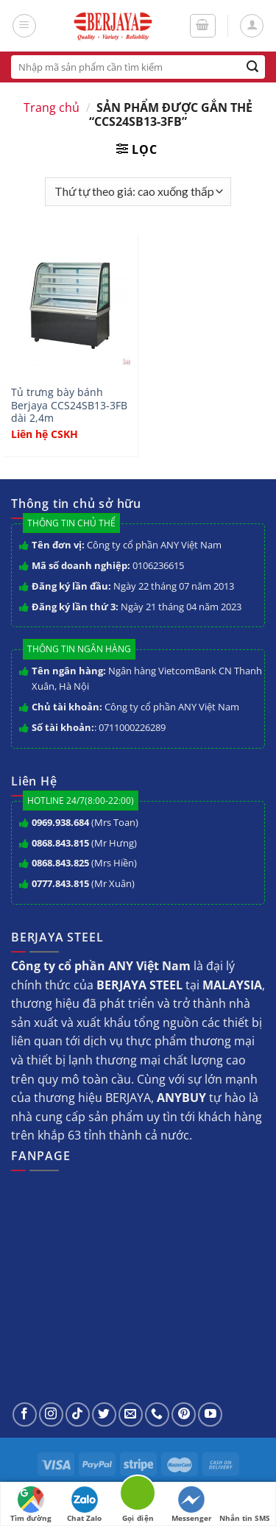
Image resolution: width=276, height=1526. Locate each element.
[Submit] (253, 67)
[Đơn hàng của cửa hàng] (137, 191)
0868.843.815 (60, 842)
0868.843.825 (60, 862)
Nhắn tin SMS (244, 1504)
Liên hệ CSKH (44, 434)
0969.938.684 (60, 822)
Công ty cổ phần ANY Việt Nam (154, 544)
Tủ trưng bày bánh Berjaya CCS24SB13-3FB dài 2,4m (69, 405)
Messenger (191, 1504)
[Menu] (24, 26)
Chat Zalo (84, 1504)
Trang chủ (51, 107)
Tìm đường (31, 1504)
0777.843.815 (60, 883)
